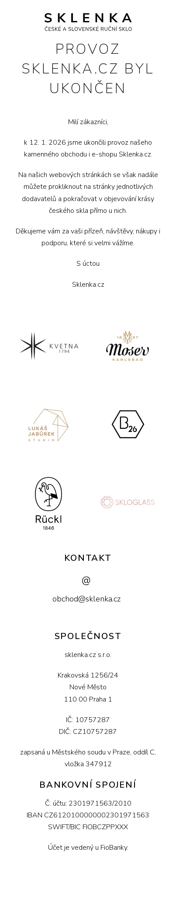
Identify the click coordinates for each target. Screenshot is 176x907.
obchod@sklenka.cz (86, 599)
